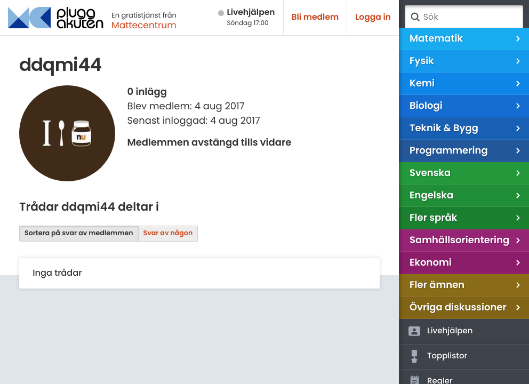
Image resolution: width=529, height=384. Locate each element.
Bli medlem (315, 17)
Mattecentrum (144, 25)
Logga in (373, 17)
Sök (415, 17)
